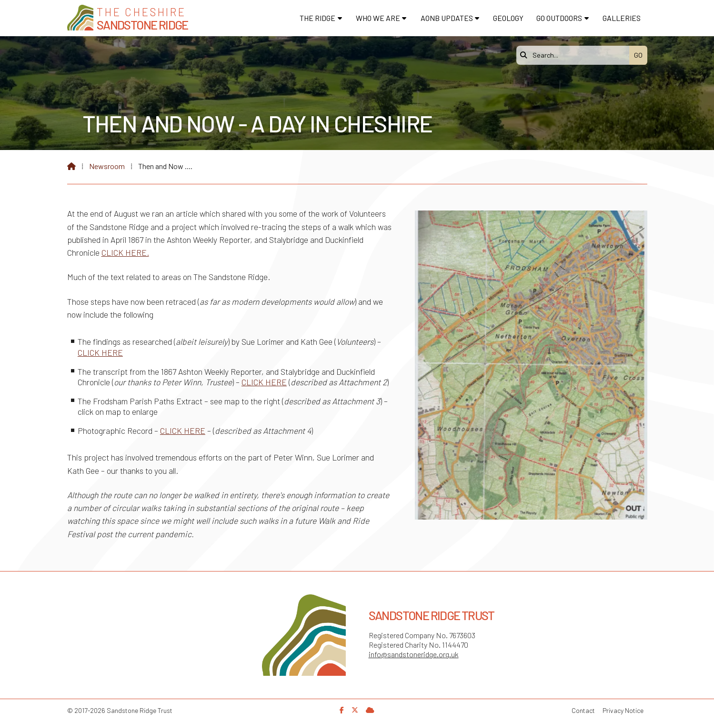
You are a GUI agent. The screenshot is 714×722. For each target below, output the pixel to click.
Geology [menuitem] (508, 17)
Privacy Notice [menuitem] (623, 710)
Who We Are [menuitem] (378, 17)
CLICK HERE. (125, 252)
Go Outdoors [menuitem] (559, 17)
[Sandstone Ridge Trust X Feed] (355, 710)
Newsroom (107, 165)
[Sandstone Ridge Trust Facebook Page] (342, 710)
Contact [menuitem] (583, 710)
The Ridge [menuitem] (317, 17)
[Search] (575, 55)
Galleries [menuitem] (622, 17)
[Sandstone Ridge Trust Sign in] (370, 710)
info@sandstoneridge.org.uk (414, 654)
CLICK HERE (100, 352)
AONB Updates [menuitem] (447, 17)
